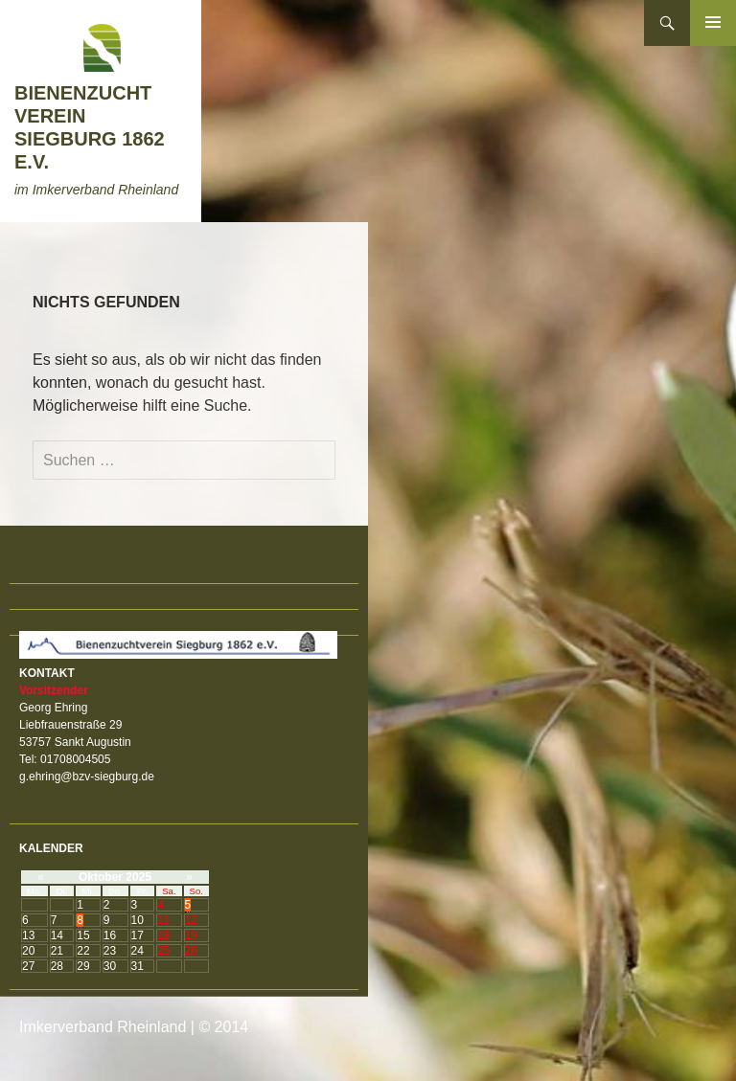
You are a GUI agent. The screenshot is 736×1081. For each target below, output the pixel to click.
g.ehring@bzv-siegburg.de (86, 776)
